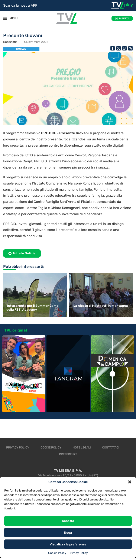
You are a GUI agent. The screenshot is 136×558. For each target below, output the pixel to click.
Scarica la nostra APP (20, 5)
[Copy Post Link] (130, 48)
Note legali (82, 447)
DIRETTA (124, 18)
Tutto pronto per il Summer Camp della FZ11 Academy (32, 307)
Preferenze (68, 454)
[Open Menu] (5, 18)
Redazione (10, 42)
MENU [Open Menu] (11, 18)
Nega (68, 533)
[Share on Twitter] (118, 48)
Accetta (68, 521)
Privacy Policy (78, 553)
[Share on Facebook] (112, 48)
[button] (129, 482)
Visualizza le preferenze (68, 544)
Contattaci (110, 447)
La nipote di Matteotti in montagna (100, 306)
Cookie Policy (57, 553)
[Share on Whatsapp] (124, 48)
